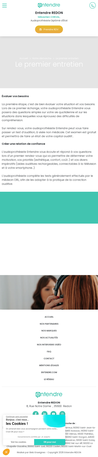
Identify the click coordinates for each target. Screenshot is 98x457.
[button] (6, 452)
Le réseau (49, 379)
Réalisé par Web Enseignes (31, 452)
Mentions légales (49, 365)
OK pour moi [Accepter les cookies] (49, 442)
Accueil (49, 317)
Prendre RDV (49, 29)
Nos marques (49, 330)
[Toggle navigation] (4, 5)
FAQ (49, 351)
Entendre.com (49, 372)
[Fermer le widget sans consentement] (16, 416)
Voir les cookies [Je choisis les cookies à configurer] (18, 442)
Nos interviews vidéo (49, 344)
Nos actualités (49, 337)
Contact (49, 358)
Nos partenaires (49, 324)
